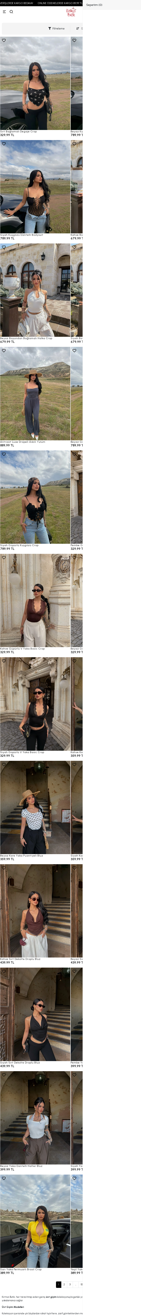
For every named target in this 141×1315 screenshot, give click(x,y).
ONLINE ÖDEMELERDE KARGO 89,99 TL (65, 3)
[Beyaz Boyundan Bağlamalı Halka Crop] (35, 290)
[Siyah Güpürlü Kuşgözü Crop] (35, 497)
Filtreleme (56, 28)
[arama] (11, 12)
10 (82, 1284)
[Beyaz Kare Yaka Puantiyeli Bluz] (35, 807)
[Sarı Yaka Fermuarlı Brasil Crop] (35, 1221)
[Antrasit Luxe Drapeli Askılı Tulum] (35, 393)
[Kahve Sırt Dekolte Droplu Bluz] (35, 911)
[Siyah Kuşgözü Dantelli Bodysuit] (35, 186)
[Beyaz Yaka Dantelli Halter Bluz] (35, 1117)
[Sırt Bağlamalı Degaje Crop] (35, 83)
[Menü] (4, 12)
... (75, 1284)
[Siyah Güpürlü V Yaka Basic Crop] (35, 704)
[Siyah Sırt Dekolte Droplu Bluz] (35, 1014)
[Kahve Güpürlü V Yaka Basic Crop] (35, 600)
